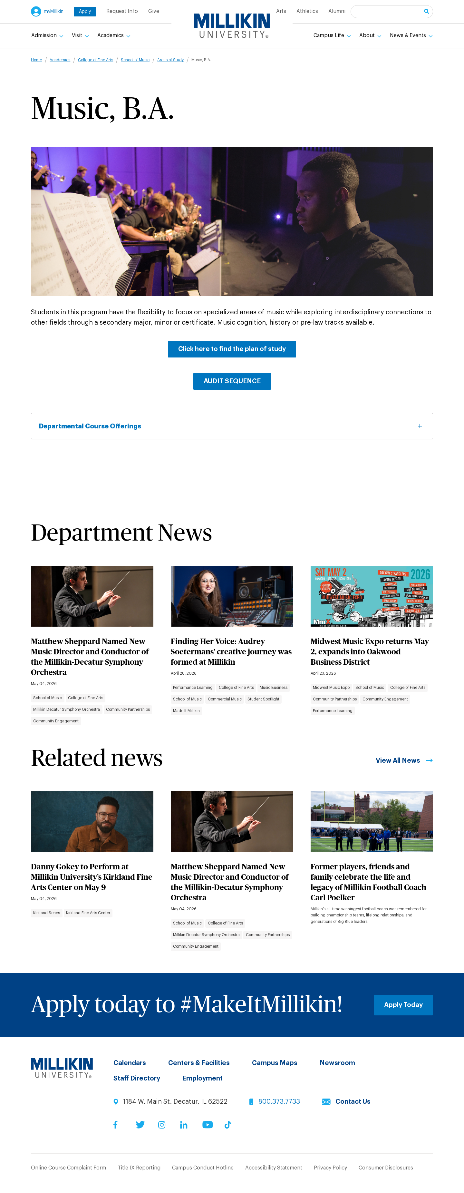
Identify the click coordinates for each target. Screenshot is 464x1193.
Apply (85, 11)
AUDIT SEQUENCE (232, 381)
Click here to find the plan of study (232, 349)
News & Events (408, 35)
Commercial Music (225, 699)
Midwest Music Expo (331, 687)
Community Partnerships (128, 709)
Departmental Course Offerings (232, 426)
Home (36, 60)
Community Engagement (56, 721)
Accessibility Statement (273, 1167)
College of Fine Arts (95, 60)
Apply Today (403, 1005)
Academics (111, 35)
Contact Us (353, 1102)
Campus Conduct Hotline (203, 1167)
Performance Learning (193, 687)
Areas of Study (170, 60)
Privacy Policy (330, 1167)
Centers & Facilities (199, 1063)
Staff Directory (136, 1078)
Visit (77, 35)
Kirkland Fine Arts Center (88, 913)
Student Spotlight (263, 699)
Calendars (129, 1063)
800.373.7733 (279, 1102)
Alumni (336, 11)
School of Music (135, 60)
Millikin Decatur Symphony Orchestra (66, 709)
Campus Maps (274, 1063)
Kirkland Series (46, 913)
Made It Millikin (186, 711)
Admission (44, 35)
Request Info (122, 11)
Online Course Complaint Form (68, 1167)
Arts (281, 11)
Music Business (273, 687)
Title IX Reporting (139, 1167)
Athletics (307, 11)
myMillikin (53, 11)
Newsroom (337, 1063)
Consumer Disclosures (386, 1167)
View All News (398, 761)
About (367, 35)
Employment (202, 1078)
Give (153, 11)
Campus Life (329, 35)
